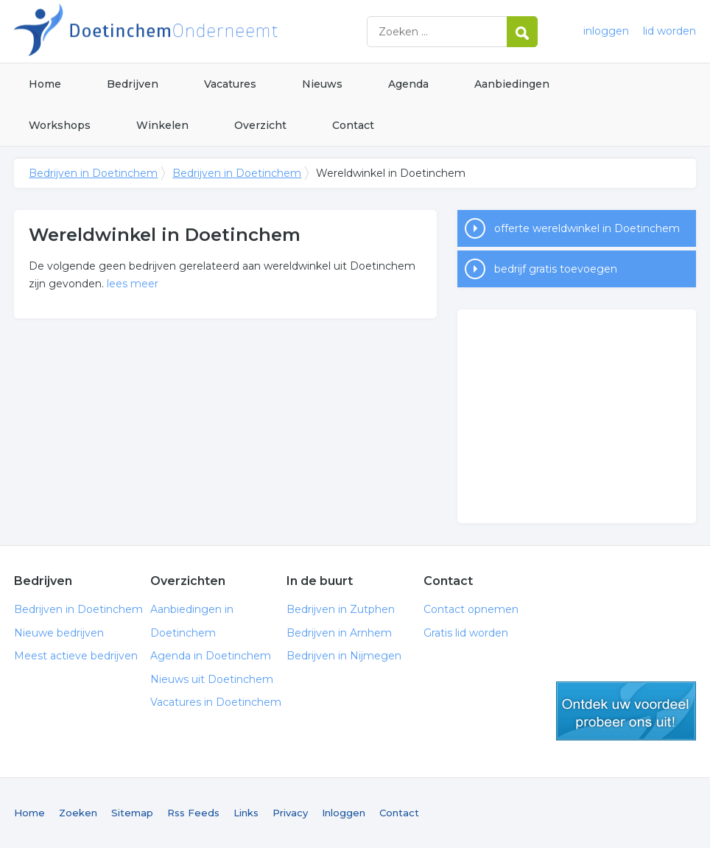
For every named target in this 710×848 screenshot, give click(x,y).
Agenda (408, 84)
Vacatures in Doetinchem (215, 702)
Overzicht (260, 125)
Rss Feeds (193, 813)
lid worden (669, 31)
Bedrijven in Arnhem (339, 632)
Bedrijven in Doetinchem (198, 31)
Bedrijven (132, 84)
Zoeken (78, 813)
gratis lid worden (626, 710)
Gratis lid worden (465, 632)
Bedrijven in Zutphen (341, 609)
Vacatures (230, 84)
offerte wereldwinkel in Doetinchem (587, 228)
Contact (353, 125)
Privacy (290, 813)
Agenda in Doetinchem (210, 655)
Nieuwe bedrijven (59, 632)
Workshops (60, 125)
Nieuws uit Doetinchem (211, 679)
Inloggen (343, 813)
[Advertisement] (576, 416)
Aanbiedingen (511, 84)
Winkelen (162, 125)
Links (246, 813)
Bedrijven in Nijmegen (344, 655)
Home (45, 84)
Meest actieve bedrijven (76, 655)
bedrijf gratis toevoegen (555, 269)
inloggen (606, 31)
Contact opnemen (471, 609)
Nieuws (322, 84)
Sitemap (132, 813)
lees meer (132, 283)
